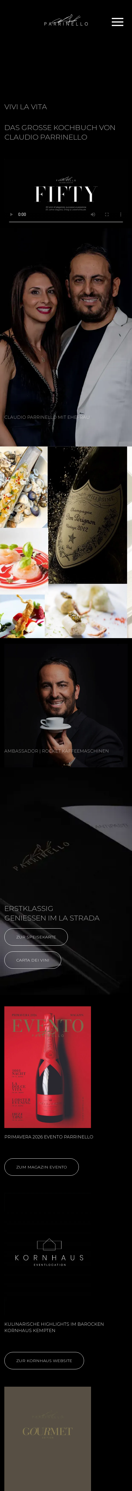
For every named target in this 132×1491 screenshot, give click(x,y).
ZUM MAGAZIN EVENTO (41, 1167)
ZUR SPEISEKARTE (36, 937)
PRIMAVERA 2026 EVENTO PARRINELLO (48, 1137)
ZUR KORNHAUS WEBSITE (44, 1360)
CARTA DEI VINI (32, 960)
